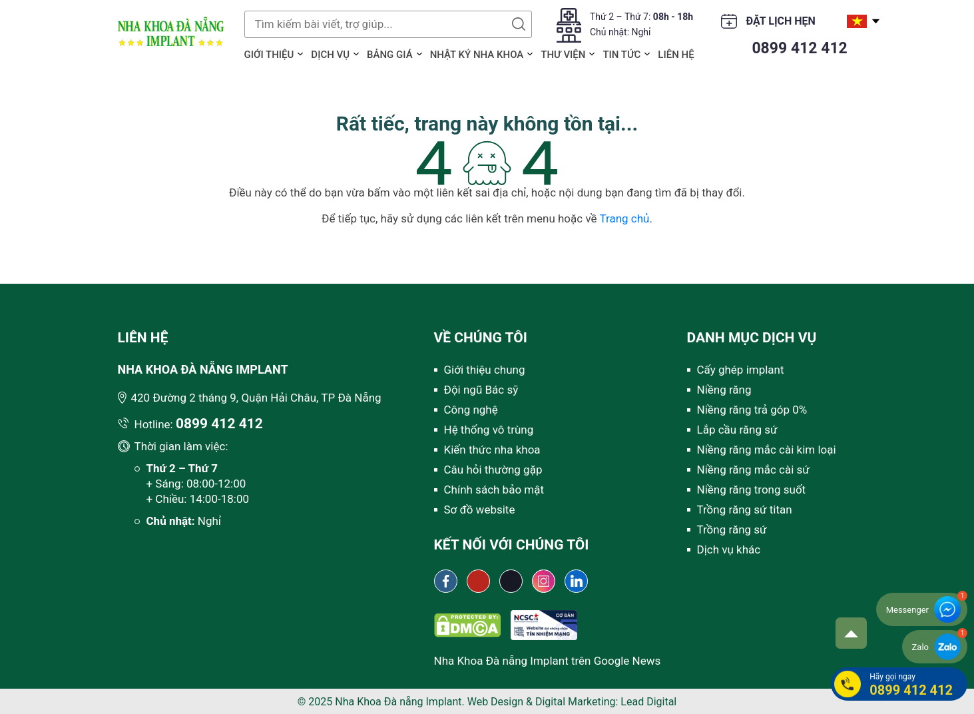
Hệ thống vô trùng (489, 429)
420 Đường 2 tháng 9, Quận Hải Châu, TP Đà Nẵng (256, 397)
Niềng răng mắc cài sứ (753, 469)
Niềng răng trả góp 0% (752, 409)
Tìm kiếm (518, 24)
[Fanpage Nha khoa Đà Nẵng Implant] (445, 581)
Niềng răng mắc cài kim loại (766, 449)
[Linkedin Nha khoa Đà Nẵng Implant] (576, 581)
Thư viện (563, 55)
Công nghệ (471, 409)
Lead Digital (648, 701)
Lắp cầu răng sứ (737, 429)
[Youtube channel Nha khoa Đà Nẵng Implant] (478, 581)
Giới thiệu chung (484, 369)
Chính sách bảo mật (494, 489)
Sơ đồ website (479, 509)
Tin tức (621, 55)
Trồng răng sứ (732, 529)
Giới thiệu (269, 55)
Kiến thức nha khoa (492, 449)
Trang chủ (624, 218)
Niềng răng (724, 389)
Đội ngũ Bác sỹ (481, 389)
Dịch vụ (330, 55)
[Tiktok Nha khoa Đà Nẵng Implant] (511, 581)
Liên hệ (676, 55)
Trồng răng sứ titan (744, 509)
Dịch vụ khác (729, 549)
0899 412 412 (799, 48)
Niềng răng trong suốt (751, 489)
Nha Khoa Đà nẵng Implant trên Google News (547, 660)
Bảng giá (390, 55)
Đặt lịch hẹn (781, 21)
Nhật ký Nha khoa (477, 55)
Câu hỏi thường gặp (493, 469)
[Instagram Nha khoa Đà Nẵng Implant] (543, 581)
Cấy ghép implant (740, 369)
